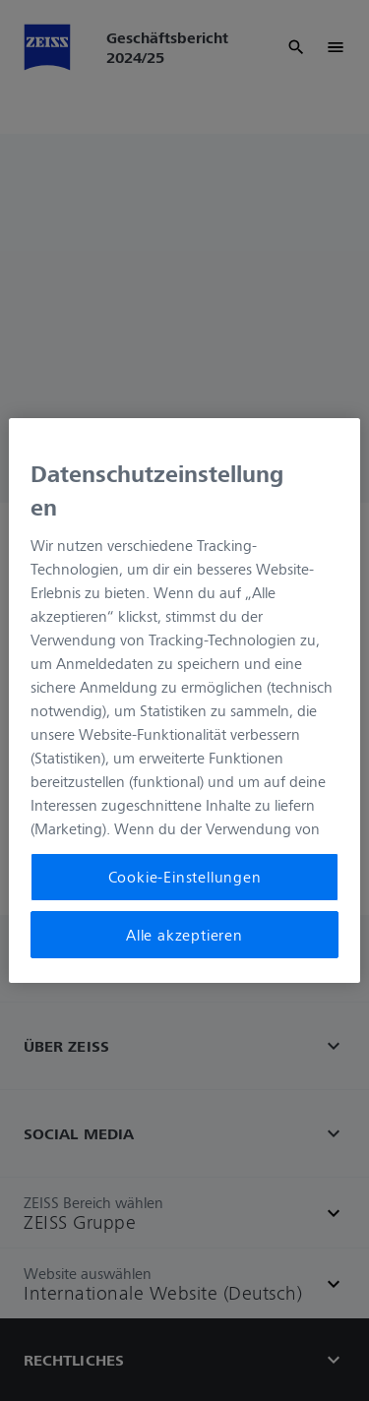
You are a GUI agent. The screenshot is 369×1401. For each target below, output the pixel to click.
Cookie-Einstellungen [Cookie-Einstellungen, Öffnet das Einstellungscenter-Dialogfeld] (185, 876)
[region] (184, 700)
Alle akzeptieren (184, 934)
